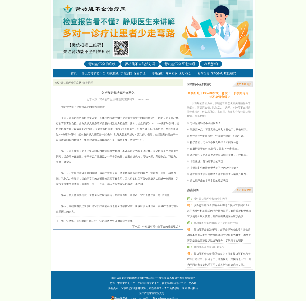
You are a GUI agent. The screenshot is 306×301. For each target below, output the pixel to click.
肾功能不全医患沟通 (179, 64)
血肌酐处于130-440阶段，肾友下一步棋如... (214, 148)
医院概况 (230, 73)
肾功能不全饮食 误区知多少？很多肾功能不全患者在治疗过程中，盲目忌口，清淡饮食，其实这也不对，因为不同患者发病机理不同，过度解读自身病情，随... (219, 259)
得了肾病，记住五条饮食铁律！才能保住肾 (214, 142)
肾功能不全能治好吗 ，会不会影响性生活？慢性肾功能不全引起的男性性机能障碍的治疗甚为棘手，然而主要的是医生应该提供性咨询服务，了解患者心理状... (219, 235)
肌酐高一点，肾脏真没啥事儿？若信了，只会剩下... (219, 129)
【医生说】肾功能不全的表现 (206, 161)
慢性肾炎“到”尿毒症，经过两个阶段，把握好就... (217, 135)
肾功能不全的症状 (102, 64)
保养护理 (140, 73)
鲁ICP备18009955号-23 (165, 298)
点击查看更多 (244, 84)
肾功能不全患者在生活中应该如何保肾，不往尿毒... (219, 155)
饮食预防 (126, 73)
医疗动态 (185, 73)
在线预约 (211, 64)
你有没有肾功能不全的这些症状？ (161, 226)
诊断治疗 (158, 73)
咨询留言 (203, 73)
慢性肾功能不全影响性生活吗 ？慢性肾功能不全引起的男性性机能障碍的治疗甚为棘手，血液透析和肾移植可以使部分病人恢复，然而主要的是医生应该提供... (219, 211)
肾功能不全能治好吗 (140, 64)
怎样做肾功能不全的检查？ (205, 123)
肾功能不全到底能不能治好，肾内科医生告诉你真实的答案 (99, 221)
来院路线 (217, 73)
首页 (74, 73)
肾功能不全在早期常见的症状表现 (209, 180)
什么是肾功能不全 (93, 73)
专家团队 (171, 73)
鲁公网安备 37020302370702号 (132, 298)
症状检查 (113, 73)
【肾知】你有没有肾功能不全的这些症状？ (214, 167)
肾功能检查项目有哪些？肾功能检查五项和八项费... (219, 174)
